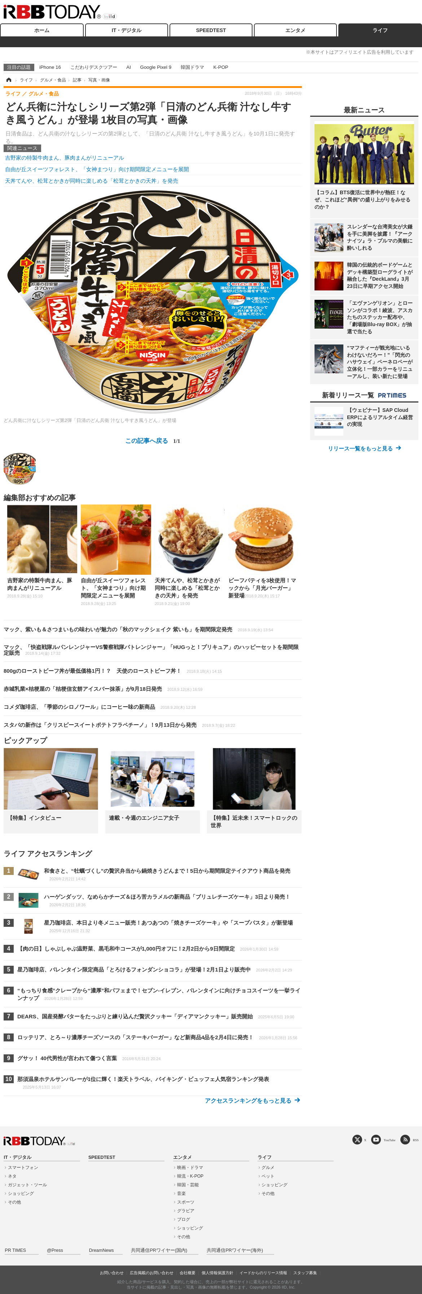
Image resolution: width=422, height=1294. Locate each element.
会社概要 (187, 1273)
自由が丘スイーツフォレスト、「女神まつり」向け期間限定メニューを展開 (97, 169)
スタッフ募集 (305, 1273)
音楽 (181, 1193)
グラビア (185, 1210)
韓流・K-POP (190, 1176)
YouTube (390, 1140)
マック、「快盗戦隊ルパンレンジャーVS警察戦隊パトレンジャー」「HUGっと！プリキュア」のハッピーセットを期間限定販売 (151, 650)
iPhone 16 (50, 67)
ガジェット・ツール (27, 1184)
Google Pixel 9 (155, 67)
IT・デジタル (126, 30)
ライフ (380, 30)
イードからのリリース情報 (263, 1273)
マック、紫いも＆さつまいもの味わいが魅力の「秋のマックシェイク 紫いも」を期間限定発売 (138, 629)
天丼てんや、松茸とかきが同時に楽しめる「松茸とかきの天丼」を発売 (91, 181)
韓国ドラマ (192, 67)
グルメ (267, 1167)
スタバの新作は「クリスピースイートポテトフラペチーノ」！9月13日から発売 (119, 725)
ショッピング (21, 1193)
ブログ (183, 1219)
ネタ (12, 1176)
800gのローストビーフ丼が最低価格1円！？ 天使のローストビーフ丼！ (113, 671)
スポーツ (185, 1202)
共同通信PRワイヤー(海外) (235, 1250)
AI (128, 67)
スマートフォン (23, 1167)
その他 (14, 1202)
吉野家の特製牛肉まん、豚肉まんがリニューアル (64, 158)
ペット (267, 1176)
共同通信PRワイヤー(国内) (159, 1250)
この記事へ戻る (152, 440)
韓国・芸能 (188, 1184)
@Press (55, 1250)
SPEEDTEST (211, 30)
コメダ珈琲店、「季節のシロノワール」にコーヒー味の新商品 (100, 707)
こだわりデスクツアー (93, 67)
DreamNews (101, 1250)
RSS (416, 1140)
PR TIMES (15, 1250)
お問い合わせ (112, 1273)
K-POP (220, 67)
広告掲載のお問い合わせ (151, 1273)
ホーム (41, 30)
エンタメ (295, 30)
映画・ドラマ (190, 1167)
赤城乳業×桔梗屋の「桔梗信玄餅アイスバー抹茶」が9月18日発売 (103, 689)
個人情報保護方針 (217, 1273)
